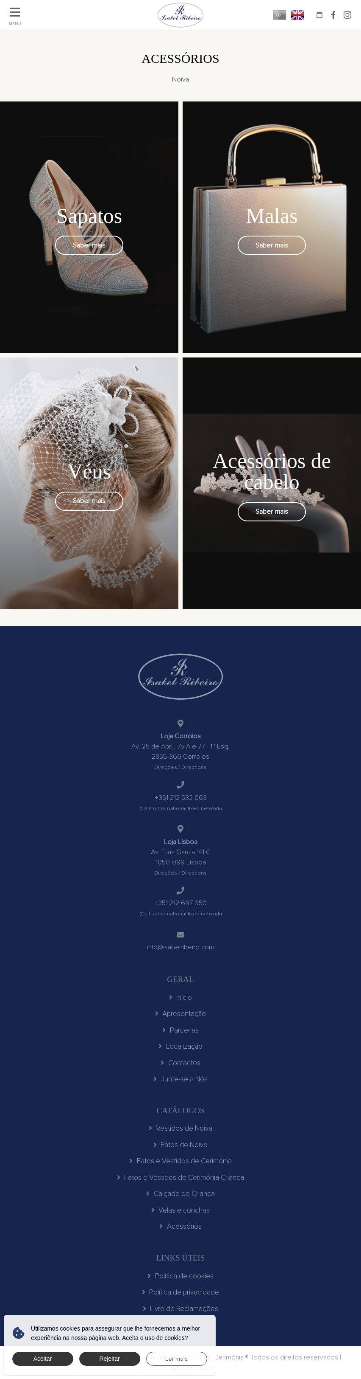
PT (279, 15)
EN (297, 15)
